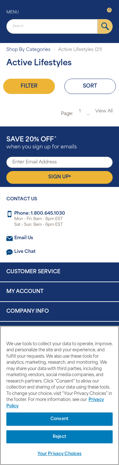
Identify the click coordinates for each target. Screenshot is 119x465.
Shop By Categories (28, 49)
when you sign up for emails (41, 143)
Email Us (23, 238)
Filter (29, 86)
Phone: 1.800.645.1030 (39, 213)
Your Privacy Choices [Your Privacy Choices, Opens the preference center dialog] (59, 454)
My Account (24, 291)
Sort (90, 86)
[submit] (105, 26)
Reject (59, 437)
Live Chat (25, 251)
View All (104, 111)
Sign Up (59, 177)
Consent (59, 419)
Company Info (27, 311)
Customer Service (33, 272)
